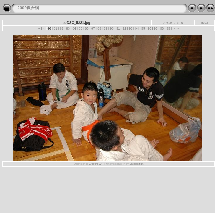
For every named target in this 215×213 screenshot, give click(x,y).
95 (143, 28)
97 (155, 28)
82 (61, 28)
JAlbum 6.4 (95, 163)
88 (99, 28)
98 (161, 28)
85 (80, 28)
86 (86, 28)
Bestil (204, 22)
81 (55, 28)
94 (136, 28)
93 (130, 28)
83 (68, 28)
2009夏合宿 (28, 7)
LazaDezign (136, 163)
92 (124, 28)
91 (118, 28)
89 (105, 28)
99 (168, 28)
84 (74, 28)
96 (149, 28)
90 (111, 28)
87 (93, 28)
